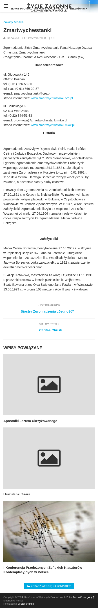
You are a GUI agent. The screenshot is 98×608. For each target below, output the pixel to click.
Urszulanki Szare (16, 494)
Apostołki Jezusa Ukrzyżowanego (30, 421)
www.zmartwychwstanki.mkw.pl (53, 125)
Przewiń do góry (83, 597)
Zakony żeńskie (13, 22)
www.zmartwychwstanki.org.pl (52, 98)
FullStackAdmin (25, 603)
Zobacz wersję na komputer (49, 586)
